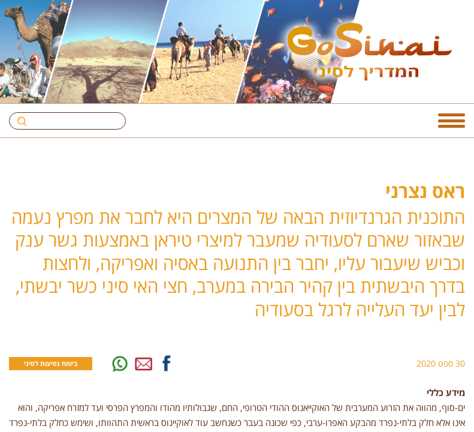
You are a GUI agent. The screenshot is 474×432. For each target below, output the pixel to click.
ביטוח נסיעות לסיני (50, 363)
